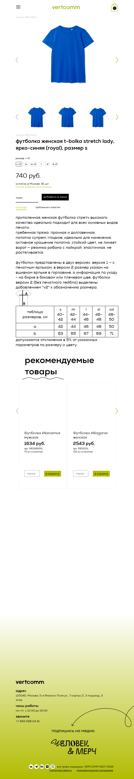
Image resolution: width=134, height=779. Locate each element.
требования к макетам (47, 207)
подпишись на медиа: (73, 731)
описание (21, 207)
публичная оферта (60, 770)
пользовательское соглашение (95, 770)
